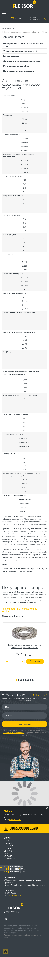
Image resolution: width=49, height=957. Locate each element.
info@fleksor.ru (15, 820)
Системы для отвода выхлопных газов (22, 61)
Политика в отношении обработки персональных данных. (23, 936)
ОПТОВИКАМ (9, 859)
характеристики (8, 28)
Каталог (7, 838)
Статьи (7, 853)
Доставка (8, 843)
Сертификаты (10, 846)
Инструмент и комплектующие (18, 71)
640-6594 (12, 871)
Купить (35, 661)
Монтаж (8, 851)
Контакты (8, 856)
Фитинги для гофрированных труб (20, 51)
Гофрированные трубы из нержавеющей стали (23, 44)
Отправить (24, 724)
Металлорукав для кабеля (16, 66)
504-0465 (12, 869)
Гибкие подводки (11, 56)
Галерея (7, 848)
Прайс (7, 841)
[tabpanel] (24, 648)
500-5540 (12, 866)
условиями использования (13, 733)
